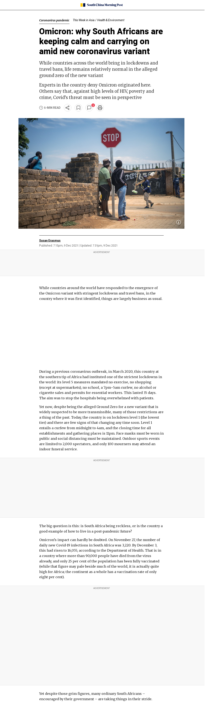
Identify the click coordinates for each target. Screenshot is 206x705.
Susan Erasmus (50, 240)
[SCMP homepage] (101, 5)
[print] (100, 107)
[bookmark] (78, 107)
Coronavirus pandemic (54, 20)
